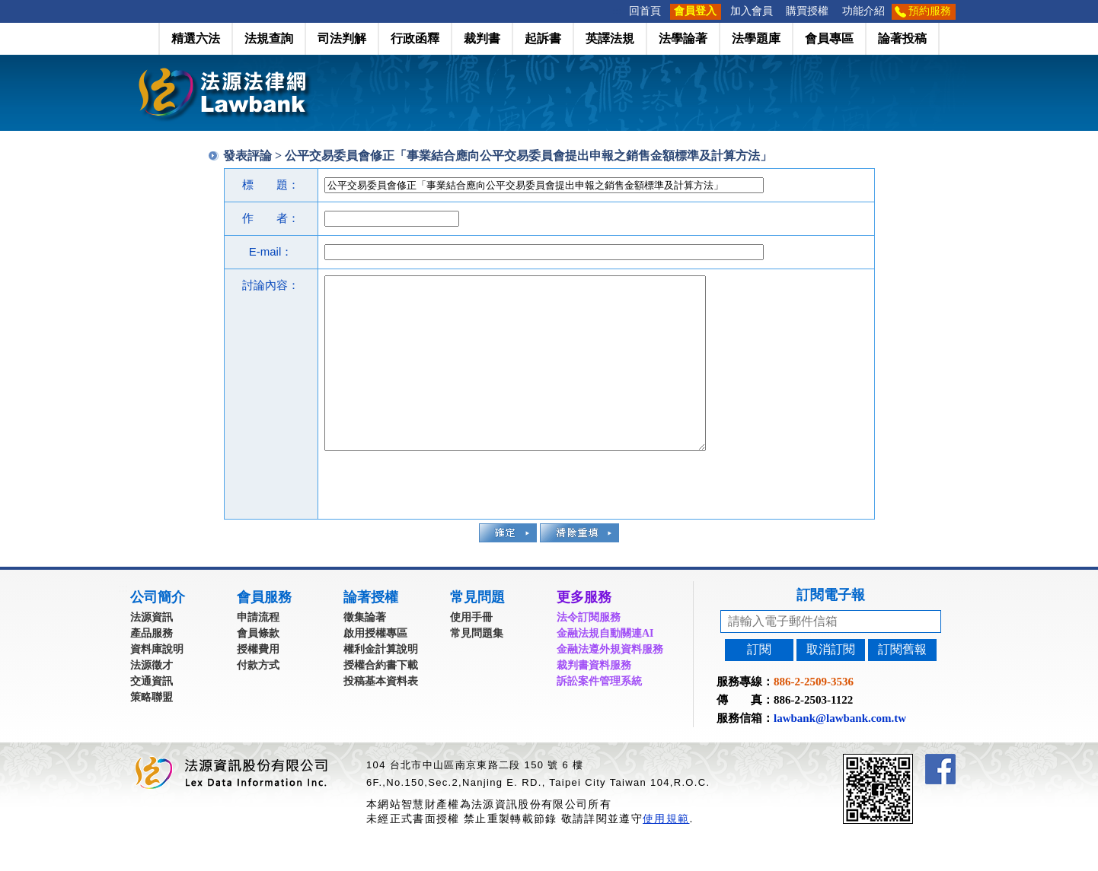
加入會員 (751, 11)
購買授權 (807, 11)
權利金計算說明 (380, 683)
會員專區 (829, 38)
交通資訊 (151, 715)
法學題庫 (756, 38)
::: (617, 11)
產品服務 (151, 667)
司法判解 (342, 38)
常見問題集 (476, 667)
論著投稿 (902, 38)
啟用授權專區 (375, 667)
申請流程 (258, 651)
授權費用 (258, 683)
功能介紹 (863, 11)
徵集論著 (364, 651)
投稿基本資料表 (380, 715)
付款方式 (258, 699)
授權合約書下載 (380, 699)
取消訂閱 (830, 683)
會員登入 (695, 11)
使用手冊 (471, 651)
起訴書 (543, 38)
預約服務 (929, 11)
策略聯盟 (151, 731)
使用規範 (666, 853)
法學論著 (683, 38)
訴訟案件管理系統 (599, 715)
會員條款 (258, 667)
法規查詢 (268, 38)
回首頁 (645, 11)
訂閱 (759, 683)
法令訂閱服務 (589, 651)
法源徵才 (151, 699)
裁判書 (482, 38)
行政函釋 (415, 38)
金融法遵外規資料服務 (610, 683)
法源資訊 (151, 651)
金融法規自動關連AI (605, 667)
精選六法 (195, 38)
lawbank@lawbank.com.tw (840, 752)
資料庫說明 (157, 683)
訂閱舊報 (902, 683)
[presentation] (440, 517)
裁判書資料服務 (594, 699)
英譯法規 (610, 38)
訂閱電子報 (830, 629)
